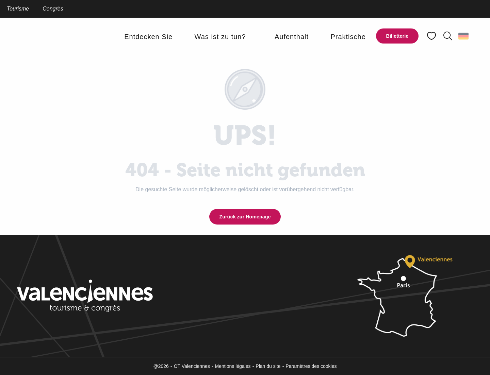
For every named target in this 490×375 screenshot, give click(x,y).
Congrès (53, 9)
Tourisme (18, 9)
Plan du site (268, 366)
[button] (448, 36)
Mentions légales (233, 366)
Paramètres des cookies (311, 366)
